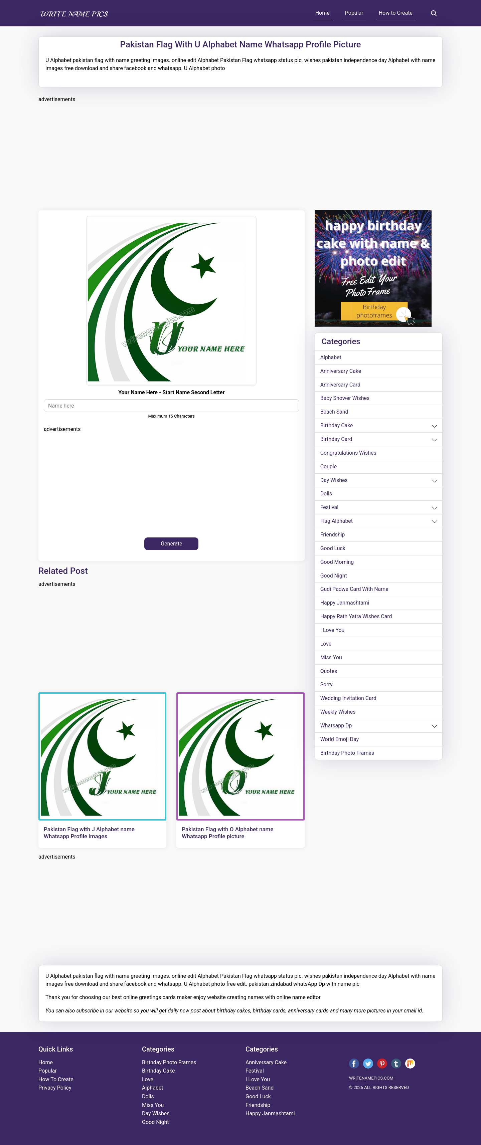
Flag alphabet (336, 521)
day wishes (334, 480)
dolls (326, 494)
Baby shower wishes (345, 398)
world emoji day (339, 740)
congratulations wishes (348, 453)
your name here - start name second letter (171, 392)
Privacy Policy (54, 1088)
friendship (332, 535)
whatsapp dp (336, 727)
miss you (331, 658)
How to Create (396, 13)
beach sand (334, 412)
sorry (326, 686)
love (326, 645)
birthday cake (336, 426)
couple (328, 467)
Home (322, 13)
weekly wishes (338, 713)
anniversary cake (340, 371)
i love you (332, 631)
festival (329, 508)
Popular (354, 13)
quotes (328, 672)
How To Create (55, 1079)
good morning (337, 562)
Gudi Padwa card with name (354, 590)
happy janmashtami (345, 604)
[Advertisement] (238, 155)
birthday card (336, 439)
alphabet (331, 357)
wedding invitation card (348, 699)
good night (333, 576)
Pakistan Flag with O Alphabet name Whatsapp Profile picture (227, 832)
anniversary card (340, 385)
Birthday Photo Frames (347, 754)
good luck (333, 549)
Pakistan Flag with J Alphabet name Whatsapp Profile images (89, 832)
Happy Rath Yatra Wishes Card (356, 617)
